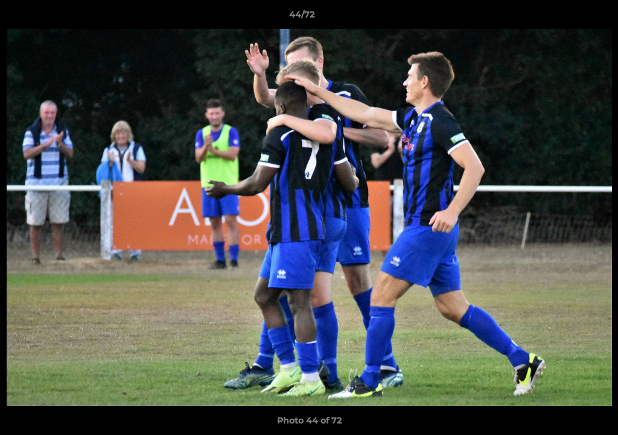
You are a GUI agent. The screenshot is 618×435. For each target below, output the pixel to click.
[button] (567, 17)
